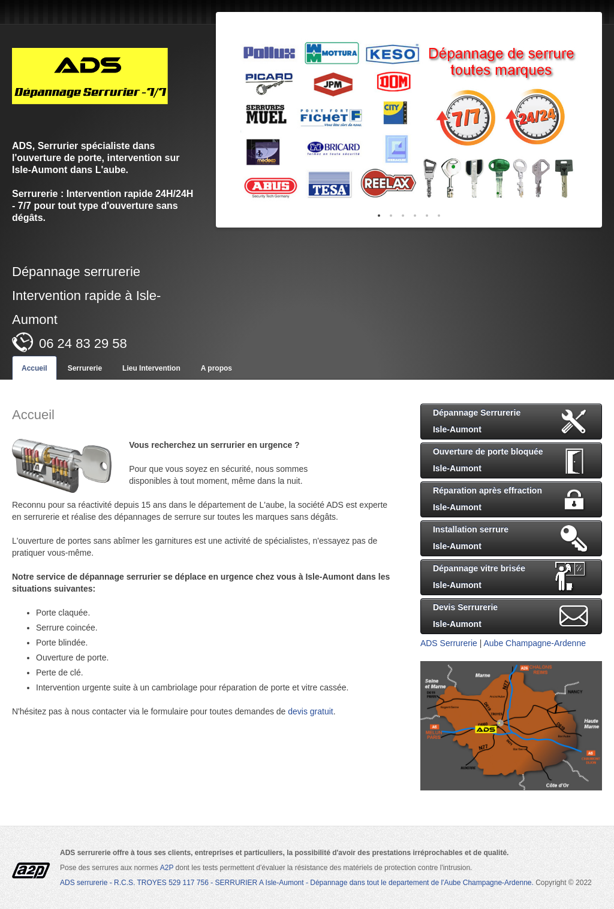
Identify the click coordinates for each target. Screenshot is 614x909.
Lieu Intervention (151, 368)
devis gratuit (310, 711)
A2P (168, 867)
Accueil (34, 368)
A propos (216, 368)
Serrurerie (85, 368)
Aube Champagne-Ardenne (535, 643)
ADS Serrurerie (448, 643)
